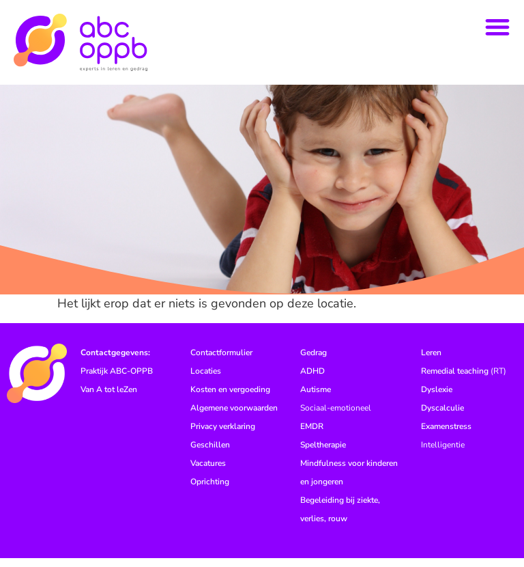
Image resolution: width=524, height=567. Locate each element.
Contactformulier (221, 361)
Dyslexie (436, 398)
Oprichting (209, 490)
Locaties (205, 379)
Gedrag (313, 361)
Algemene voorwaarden (234, 416)
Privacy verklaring (222, 435)
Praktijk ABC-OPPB (117, 379)
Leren (431, 361)
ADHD (312, 379)
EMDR (311, 435)
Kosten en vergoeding (230, 398)
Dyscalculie (442, 416)
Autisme (315, 398)
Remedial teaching (455, 379)
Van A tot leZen (109, 398)
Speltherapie (323, 453)
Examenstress (446, 435)
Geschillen (210, 453)
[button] (497, 26)
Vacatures (208, 472)
